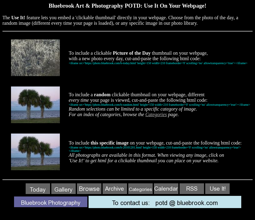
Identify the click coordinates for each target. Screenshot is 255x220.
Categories (156, 114)
